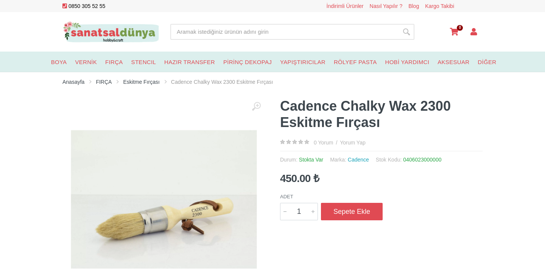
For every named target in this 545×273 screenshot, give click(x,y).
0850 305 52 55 (83, 6)
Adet (286, 196)
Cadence (358, 160)
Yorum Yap (352, 143)
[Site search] (284, 32)
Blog (413, 6)
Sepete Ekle (351, 211)
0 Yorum (323, 143)
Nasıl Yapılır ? (386, 6)
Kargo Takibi (439, 6)
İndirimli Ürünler (345, 6)
